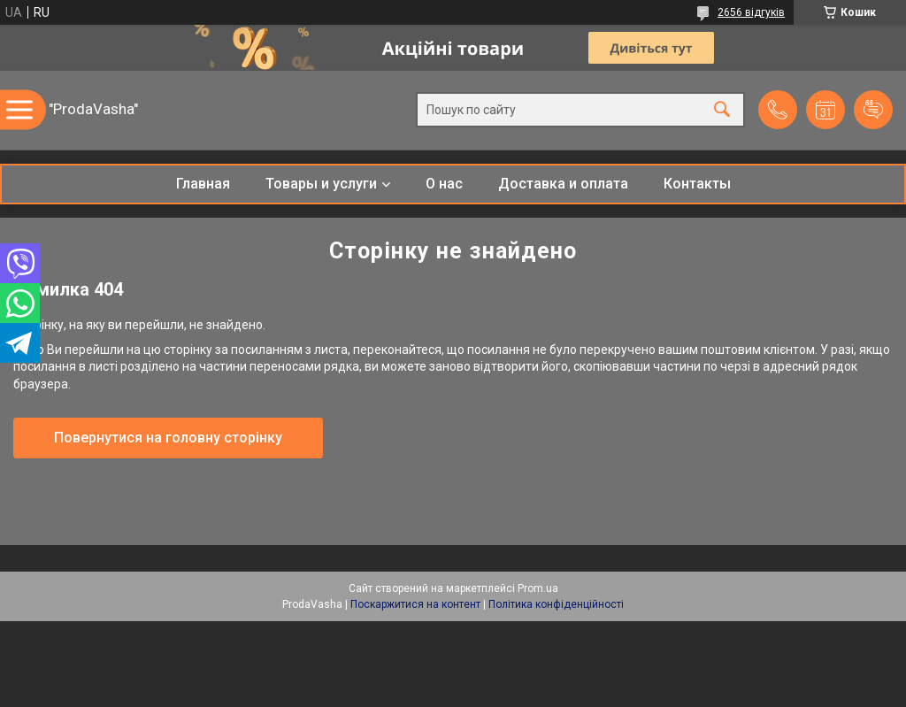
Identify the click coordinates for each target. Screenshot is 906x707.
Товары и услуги (321, 183)
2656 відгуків (751, 12)
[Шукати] (722, 110)
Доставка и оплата (563, 183)
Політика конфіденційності (556, 604)
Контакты (697, 183)
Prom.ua (538, 588)
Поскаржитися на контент (415, 604)
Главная (203, 183)
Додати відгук (873, 109)
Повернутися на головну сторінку (168, 437)
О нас (444, 183)
